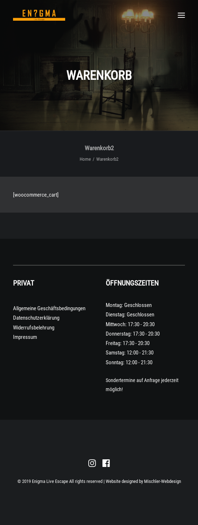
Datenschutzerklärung (36, 318)
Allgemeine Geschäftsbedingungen (49, 308)
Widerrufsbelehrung (33, 327)
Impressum (25, 337)
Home (85, 159)
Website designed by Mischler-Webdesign (143, 481)
